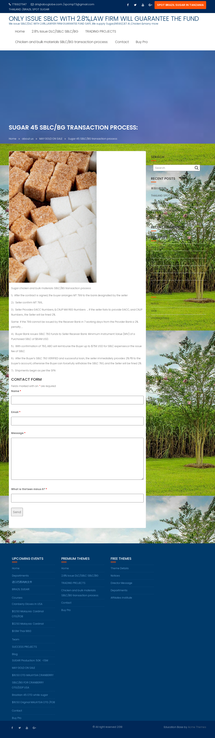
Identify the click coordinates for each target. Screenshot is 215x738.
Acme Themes (197, 727)
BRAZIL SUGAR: (21, 593)
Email (15, 414)
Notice (155, 305)
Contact (122, 41)
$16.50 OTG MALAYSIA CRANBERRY (33, 679)
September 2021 (161, 271)
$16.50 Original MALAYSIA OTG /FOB (33, 706)
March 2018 (158, 285)
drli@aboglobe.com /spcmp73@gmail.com (62, 4)
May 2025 (157, 248)
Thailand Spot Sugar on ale (168, 212)
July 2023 (157, 256)
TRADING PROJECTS (100, 31)
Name (16, 393)
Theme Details (120, 572)
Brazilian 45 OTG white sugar (30, 699)
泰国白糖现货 (158, 190)
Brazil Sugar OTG (161, 219)
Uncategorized (160, 319)
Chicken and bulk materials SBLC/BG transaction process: (61, 41)
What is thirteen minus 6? (29, 491)
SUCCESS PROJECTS (24, 651)
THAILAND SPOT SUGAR (165, 197)
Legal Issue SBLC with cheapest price (174, 204)
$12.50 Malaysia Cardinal (28, 627)
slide (154, 312)
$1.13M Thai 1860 (21, 635)
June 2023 (157, 263)
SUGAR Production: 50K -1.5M (30, 664)
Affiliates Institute (121, 601)
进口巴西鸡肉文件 (22, 586)
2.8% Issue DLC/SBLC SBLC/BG (55, 31)
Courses (17, 601)
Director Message (121, 587)
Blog (15, 658)
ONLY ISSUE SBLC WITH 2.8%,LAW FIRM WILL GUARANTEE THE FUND (104, 18)
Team (15, 643)
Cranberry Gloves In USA (27, 608)
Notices (115, 579)
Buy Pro (142, 41)
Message (18, 435)
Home (20, 31)
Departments (20, 579)
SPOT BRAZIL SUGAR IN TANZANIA (180, 5)
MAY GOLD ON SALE (23, 672)
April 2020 (157, 278)
